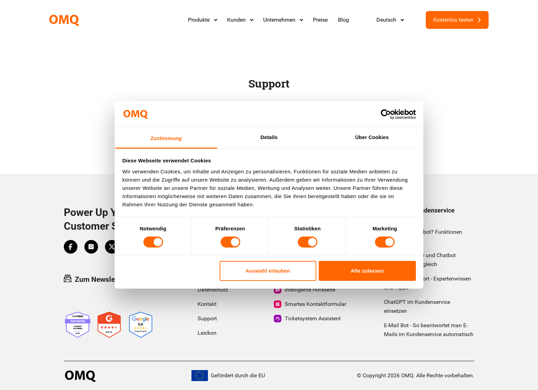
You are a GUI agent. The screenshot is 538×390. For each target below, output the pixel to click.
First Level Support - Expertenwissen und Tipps (427, 283)
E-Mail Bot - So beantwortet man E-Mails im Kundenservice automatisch (428, 329)
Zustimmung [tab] (166, 138)
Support (207, 318)
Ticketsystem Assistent (307, 318)
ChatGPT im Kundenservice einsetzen (417, 306)
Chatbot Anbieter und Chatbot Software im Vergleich (420, 259)
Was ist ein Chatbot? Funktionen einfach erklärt (423, 236)
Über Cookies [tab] (372, 137)
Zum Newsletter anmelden (112, 279)
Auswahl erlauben (268, 271)
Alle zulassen (367, 271)
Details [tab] (269, 137)
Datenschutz (213, 289)
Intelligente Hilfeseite (304, 290)
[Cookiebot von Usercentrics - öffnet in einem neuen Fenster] (386, 114)
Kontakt (207, 304)
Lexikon (207, 333)
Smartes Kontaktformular (310, 304)
